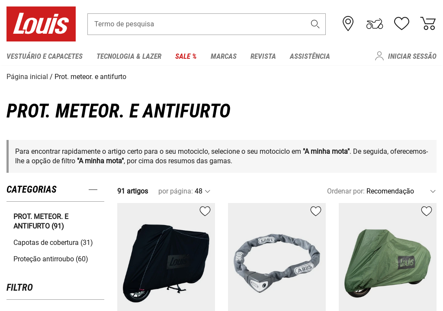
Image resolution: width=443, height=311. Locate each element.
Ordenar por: (346, 191)
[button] (315, 24)
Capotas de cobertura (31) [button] (53, 242)
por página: (175, 191)
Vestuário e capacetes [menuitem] (44, 56)
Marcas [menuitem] (224, 56)
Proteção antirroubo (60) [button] (50, 258)
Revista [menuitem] (263, 56)
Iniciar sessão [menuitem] (412, 56)
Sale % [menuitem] (186, 56)
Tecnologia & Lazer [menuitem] (128, 56)
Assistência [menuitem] (310, 56)
